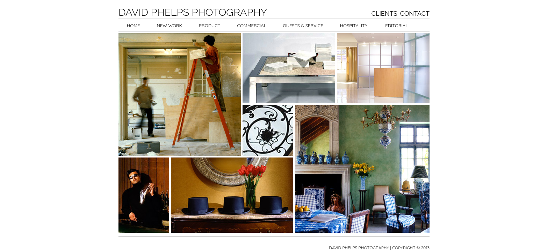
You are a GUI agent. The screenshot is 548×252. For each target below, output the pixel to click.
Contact (415, 13)
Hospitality (354, 25)
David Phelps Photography (192, 12)
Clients (384, 13)
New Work (169, 25)
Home (133, 25)
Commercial (251, 25)
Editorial (396, 25)
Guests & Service (303, 25)
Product (209, 25)
